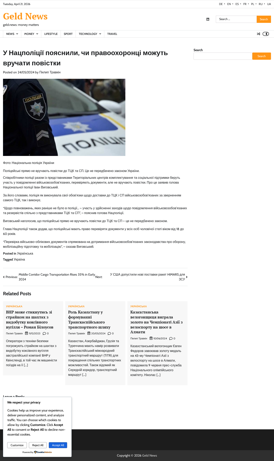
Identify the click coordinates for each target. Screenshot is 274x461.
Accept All (58, 445)
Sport (68, 34)
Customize (17, 445)
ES (237, 4)
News (10, 34)
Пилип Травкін (50, 72)
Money (29, 34)
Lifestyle (51, 34)
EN (229, 4)
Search (198, 50)
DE (221, 4)
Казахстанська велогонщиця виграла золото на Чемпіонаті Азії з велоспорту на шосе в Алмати (156, 321)
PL (252, 4)
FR (245, 4)
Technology (88, 34)
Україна (19, 259)
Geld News (25, 16)
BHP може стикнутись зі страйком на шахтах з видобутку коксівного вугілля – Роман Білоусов (29, 319)
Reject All (37, 445)
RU (261, 4)
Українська (25, 253)
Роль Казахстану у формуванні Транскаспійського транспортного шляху (89, 319)
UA (269, 4)
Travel (112, 34)
